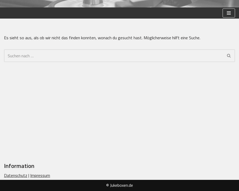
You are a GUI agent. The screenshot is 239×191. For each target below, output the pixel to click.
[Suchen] (113, 55)
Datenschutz (15, 175)
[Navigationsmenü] (229, 13)
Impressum (40, 175)
